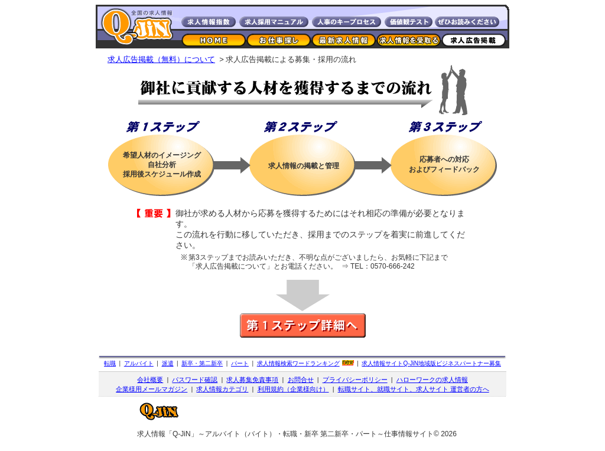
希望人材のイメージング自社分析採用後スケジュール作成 (162, 164)
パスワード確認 (194, 379)
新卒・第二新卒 (202, 363)
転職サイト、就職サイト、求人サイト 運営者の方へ (413, 389)
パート (240, 363)
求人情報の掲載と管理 (303, 166)
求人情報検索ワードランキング (298, 363)
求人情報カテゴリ (222, 389)
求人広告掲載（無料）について (161, 59)
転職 (110, 363)
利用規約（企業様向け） (293, 389)
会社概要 (150, 379)
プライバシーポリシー (355, 379)
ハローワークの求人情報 (432, 379)
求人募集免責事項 (252, 379)
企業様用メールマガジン (151, 389)
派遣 (168, 363)
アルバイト (139, 363)
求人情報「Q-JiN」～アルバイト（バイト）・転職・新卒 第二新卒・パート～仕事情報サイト (285, 434)
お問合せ (301, 379)
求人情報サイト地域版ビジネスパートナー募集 (431, 363)
